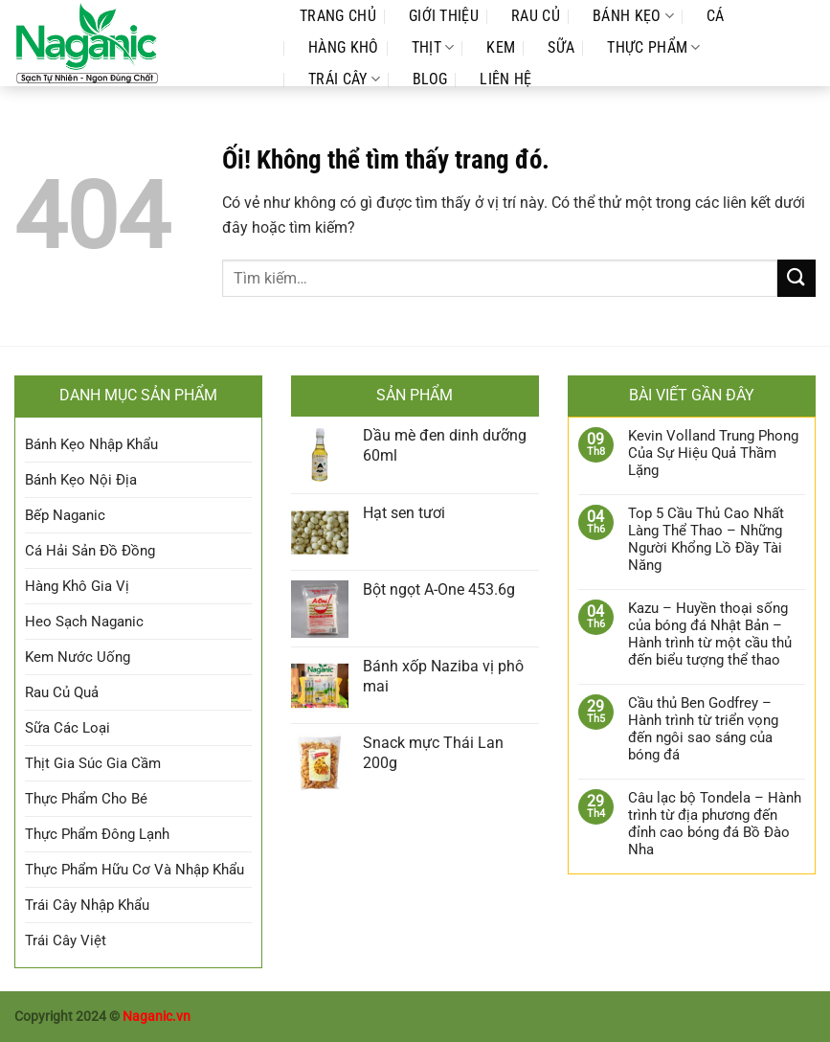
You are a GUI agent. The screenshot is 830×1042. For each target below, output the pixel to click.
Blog (430, 79)
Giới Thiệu (444, 16)
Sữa (561, 47)
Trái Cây (344, 79)
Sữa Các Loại (67, 727)
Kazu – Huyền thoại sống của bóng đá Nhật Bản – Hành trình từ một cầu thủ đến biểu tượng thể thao (710, 634)
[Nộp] (796, 278)
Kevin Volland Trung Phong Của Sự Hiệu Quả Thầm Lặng (713, 453)
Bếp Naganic (65, 515)
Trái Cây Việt (65, 940)
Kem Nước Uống (77, 657)
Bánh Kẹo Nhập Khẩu (91, 444)
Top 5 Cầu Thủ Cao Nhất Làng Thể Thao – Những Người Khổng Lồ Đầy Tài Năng (706, 539)
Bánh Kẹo (633, 16)
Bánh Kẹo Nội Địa (81, 479)
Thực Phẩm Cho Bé (86, 798)
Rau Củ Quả (62, 692)
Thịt (433, 47)
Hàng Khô (343, 47)
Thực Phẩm (653, 47)
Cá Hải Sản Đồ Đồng (90, 550)
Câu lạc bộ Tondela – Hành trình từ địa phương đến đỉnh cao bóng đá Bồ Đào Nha (714, 823)
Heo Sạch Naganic (84, 621)
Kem (500, 47)
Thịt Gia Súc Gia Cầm (93, 763)
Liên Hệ (505, 79)
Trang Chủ (338, 16)
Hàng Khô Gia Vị (77, 586)
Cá (716, 16)
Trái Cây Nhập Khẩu (87, 905)
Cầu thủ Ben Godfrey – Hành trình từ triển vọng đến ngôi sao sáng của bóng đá (703, 728)
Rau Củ (535, 16)
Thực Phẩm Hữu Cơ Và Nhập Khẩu (134, 869)
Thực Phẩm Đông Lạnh (97, 834)
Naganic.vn (157, 1016)
